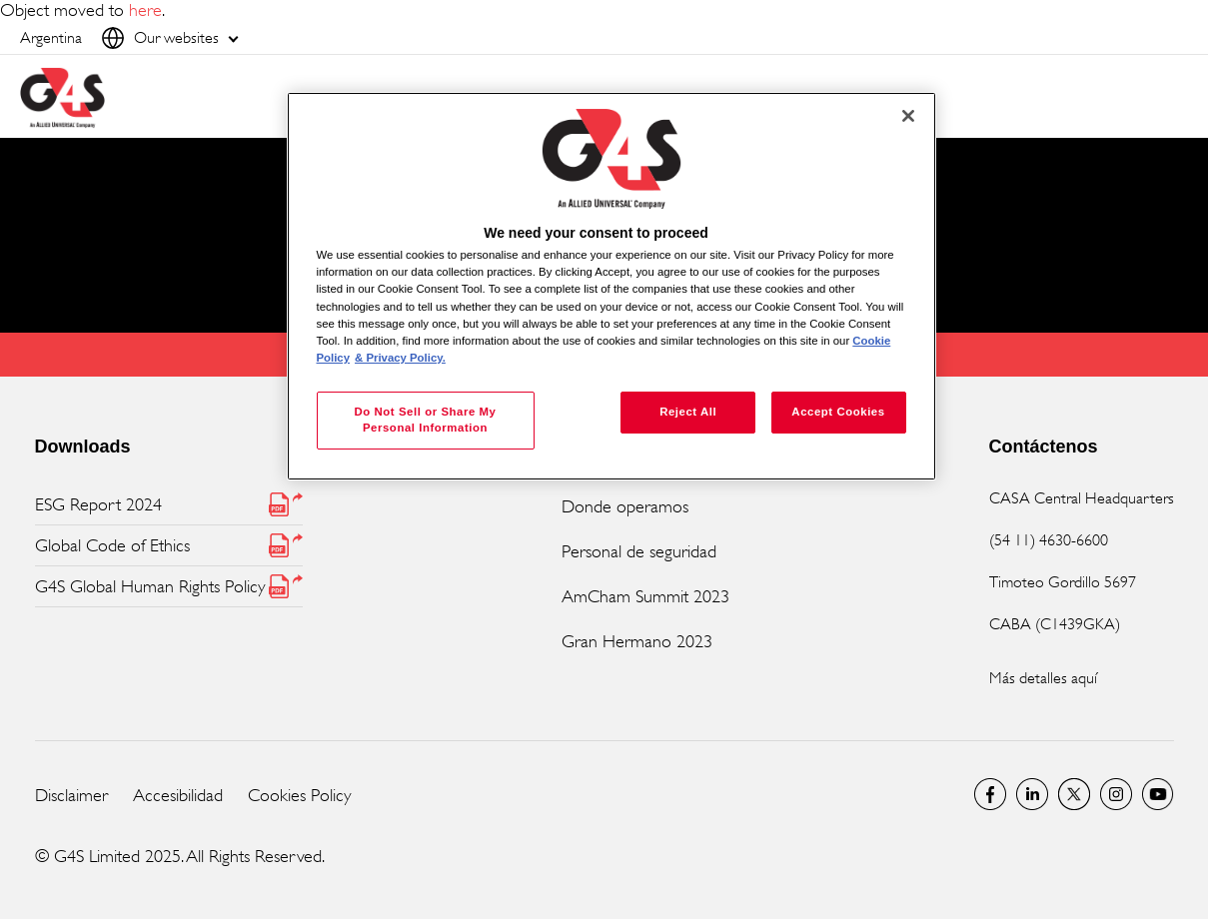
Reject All (687, 412)
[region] (611, 286)
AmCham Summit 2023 (645, 596)
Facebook (990, 794)
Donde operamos (625, 506)
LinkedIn (1032, 794)
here (145, 10)
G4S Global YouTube (1158, 794)
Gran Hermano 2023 (637, 641)
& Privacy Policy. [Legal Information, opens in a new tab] (400, 358)
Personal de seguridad (639, 551)
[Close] (908, 116)
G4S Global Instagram (1116, 794)
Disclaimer (71, 795)
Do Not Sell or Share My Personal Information (425, 420)
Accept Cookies (837, 412)
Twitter (1074, 794)
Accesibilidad (178, 795)
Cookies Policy (300, 795)
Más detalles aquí (1043, 677)
